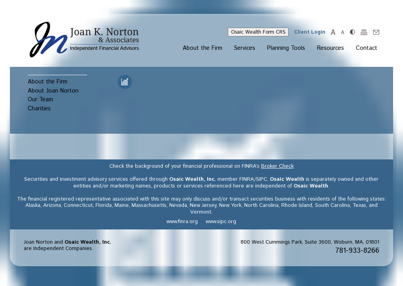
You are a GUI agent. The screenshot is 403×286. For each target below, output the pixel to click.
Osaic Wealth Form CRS (258, 32)
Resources (330, 48)
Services (244, 48)
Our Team (40, 99)
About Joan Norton (53, 90)
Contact (366, 48)
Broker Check (277, 166)
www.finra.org (182, 221)
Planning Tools (286, 48)
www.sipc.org (221, 221)
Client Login (309, 32)
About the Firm (202, 48)
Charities (39, 108)
